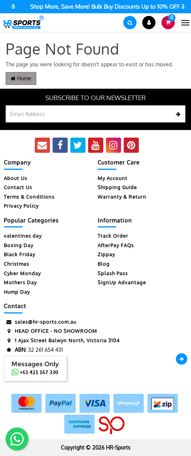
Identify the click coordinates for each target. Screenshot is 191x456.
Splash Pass (113, 273)
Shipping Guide (117, 187)
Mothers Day (20, 282)
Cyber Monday (22, 273)
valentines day (23, 236)
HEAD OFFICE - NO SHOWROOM (50, 331)
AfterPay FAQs (116, 245)
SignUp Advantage (122, 282)
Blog (104, 264)
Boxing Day (18, 245)
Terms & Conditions (29, 197)
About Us (15, 178)
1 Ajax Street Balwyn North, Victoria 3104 (62, 340)
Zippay (106, 254)
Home (21, 78)
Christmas (16, 264)
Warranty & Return (122, 197)
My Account (112, 178)
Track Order (113, 236)
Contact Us (18, 187)
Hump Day (17, 292)
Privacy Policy (21, 206)
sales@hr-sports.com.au (40, 322)
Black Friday (19, 254)
